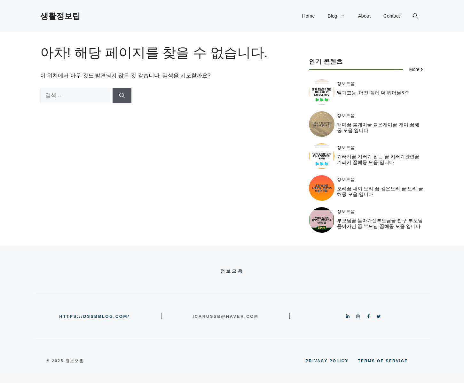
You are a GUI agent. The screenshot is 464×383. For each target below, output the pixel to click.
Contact (391, 16)
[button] (415, 16)
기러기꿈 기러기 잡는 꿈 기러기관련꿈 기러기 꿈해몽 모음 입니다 (378, 159)
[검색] (122, 95)
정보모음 (346, 84)
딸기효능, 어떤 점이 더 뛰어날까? (373, 92)
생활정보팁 (60, 16)
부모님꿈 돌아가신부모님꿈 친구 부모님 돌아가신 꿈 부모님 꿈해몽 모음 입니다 (380, 223)
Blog (340, 16)
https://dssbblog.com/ (94, 316)
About (364, 16)
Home (308, 16)
